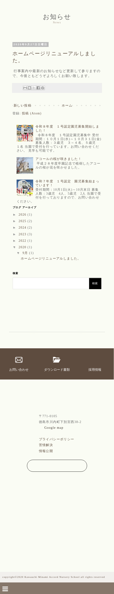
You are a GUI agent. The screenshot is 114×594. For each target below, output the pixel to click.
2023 (23, 234)
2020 (23, 247)
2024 (23, 227)
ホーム (67, 105)
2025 (23, 221)
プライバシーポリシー (56, 439)
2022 (23, 240)
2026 (23, 214)
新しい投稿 (22, 105)
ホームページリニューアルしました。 (51, 258)
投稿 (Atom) (31, 113)
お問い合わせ (19, 369)
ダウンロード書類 (57, 369)
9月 (26, 253)
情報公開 (46, 451)
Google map (54, 427)
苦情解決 (46, 445)
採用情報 (94, 369)
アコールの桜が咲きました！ (58, 159)
